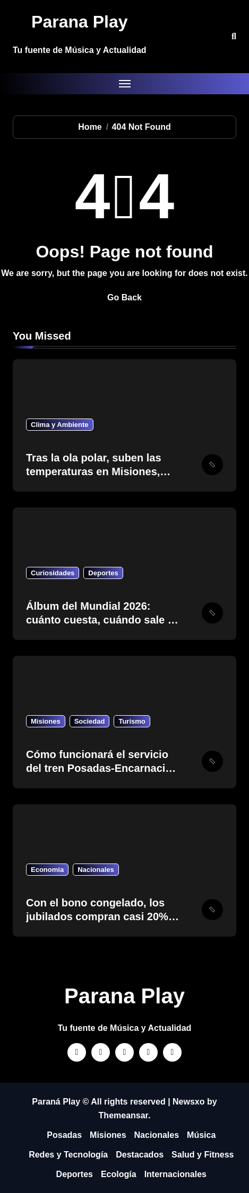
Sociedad (89, 721)
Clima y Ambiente (60, 425)
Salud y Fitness (202, 1154)
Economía (47, 870)
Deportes (103, 573)
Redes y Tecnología (68, 1154)
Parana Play (79, 21)
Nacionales (96, 870)
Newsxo (188, 1101)
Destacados (140, 1154)
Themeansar (123, 1115)
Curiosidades (52, 573)
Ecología (118, 1174)
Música (201, 1134)
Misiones (46, 721)
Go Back (124, 297)
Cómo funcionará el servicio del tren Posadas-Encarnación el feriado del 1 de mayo (102, 768)
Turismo (131, 721)
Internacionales (175, 1174)
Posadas (64, 1134)
